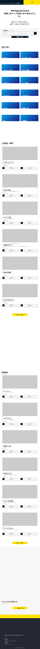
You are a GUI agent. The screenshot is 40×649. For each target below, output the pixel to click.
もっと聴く (21, 314)
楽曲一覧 (6, 639)
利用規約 (6, 642)
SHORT (8, 168)
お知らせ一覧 (20, 608)
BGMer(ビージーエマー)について (10, 641)
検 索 (35, 33)
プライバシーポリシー (9, 644)
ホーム (6, 637)
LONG (26, 168)
